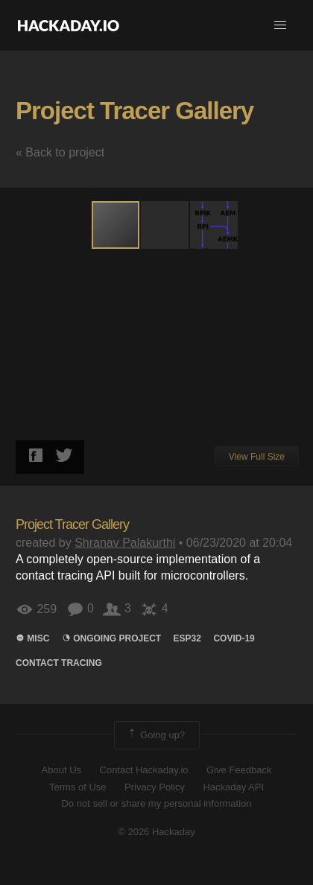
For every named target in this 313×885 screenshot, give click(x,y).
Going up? (156, 735)
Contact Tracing (59, 663)
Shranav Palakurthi (125, 542)
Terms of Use (78, 787)
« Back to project (60, 152)
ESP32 (187, 638)
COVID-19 (233, 638)
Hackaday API (233, 787)
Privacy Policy (154, 787)
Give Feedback (238, 769)
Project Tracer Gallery (134, 110)
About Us (61, 769)
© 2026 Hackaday (156, 831)
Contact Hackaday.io (144, 769)
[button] (280, 25)
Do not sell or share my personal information (156, 803)
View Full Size (257, 456)
